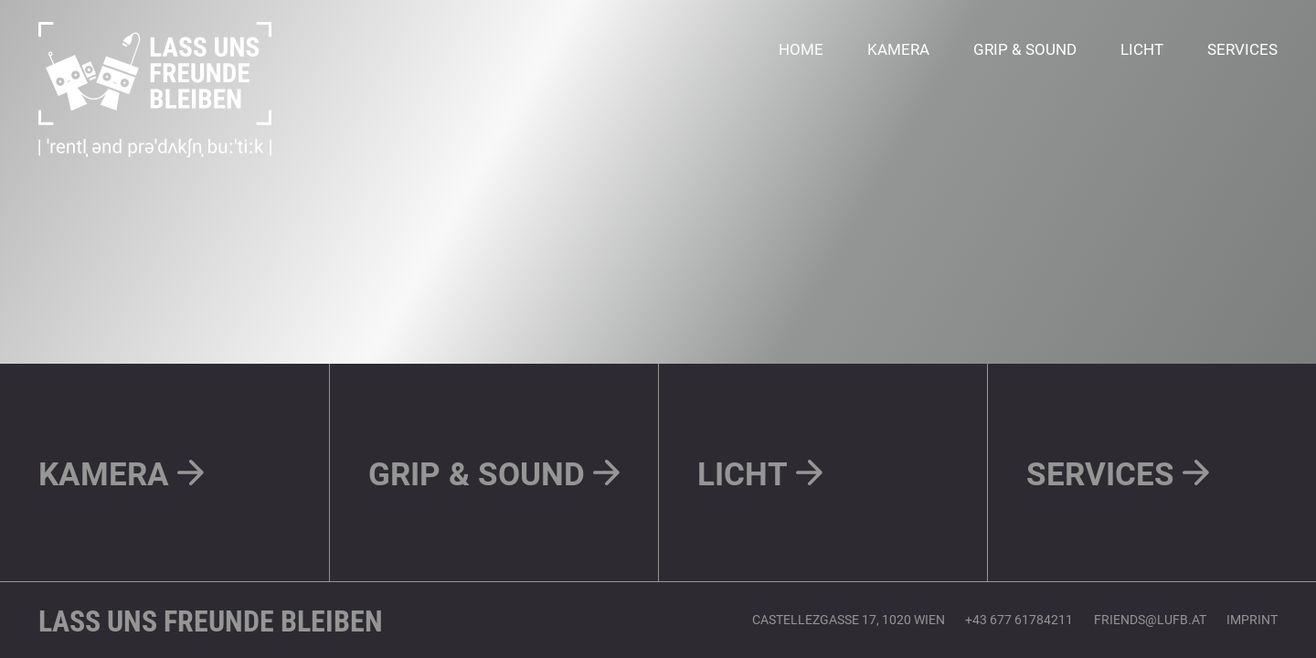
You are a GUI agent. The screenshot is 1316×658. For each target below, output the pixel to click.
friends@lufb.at (1150, 619)
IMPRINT (1252, 619)
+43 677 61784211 (1019, 619)
